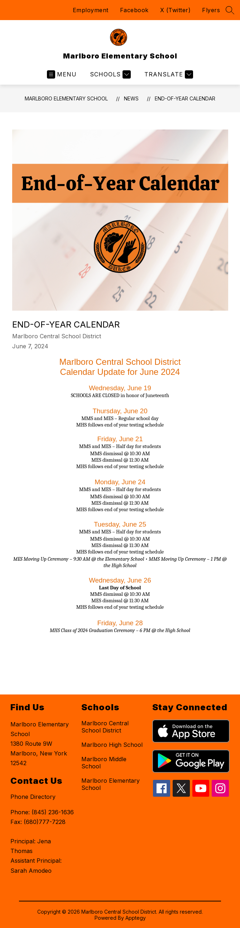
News (131, 98)
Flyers (211, 10)
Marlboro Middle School (103, 762)
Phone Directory (33, 796)
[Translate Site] (168, 74)
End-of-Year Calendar (185, 98)
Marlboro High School (112, 744)
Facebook (134, 10)
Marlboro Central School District (105, 727)
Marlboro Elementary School (66, 98)
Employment (91, 10)
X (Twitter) (175, 10)
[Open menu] (62, 74)
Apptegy (135, 918)
